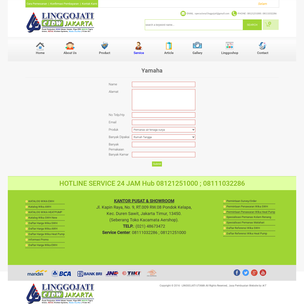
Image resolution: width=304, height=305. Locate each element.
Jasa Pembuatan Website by (247, 285)
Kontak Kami (89, 3)
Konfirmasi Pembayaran (64, 3)
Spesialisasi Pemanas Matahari (245, 222)
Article (169, 53)
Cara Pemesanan (37, 3)
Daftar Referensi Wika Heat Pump (247, 233)
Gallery (197, 53)
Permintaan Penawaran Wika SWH (247, 206)
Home (40, 53)
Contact (262, 53)
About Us (70, 53)
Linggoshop (229, 53)
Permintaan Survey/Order (241, 201)
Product (104, 53)
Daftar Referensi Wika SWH (243, 228)
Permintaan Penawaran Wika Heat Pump (251, 212)
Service (139, 53)
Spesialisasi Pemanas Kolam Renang (249, 217)
